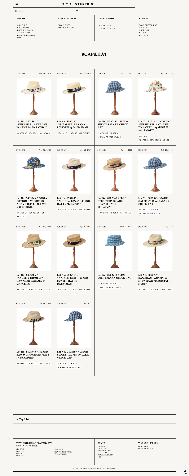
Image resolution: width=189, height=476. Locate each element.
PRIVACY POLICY (60, 454)
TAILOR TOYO (103, 453)
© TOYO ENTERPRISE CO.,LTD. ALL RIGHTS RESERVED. (94, 468)
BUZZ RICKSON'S (104, 451)
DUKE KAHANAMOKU (106, 455)
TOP (185, 473)
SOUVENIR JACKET (145, 449)
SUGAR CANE (103, 449)
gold (99, 457)
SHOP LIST (20, 451)
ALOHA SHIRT (143, 446)
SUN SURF (102, 446)
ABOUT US (20, 449)
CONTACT (20, 455)
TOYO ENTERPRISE (94, 4)
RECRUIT (19, 453)
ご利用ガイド (58, 449)
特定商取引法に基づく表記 (63, 452)
